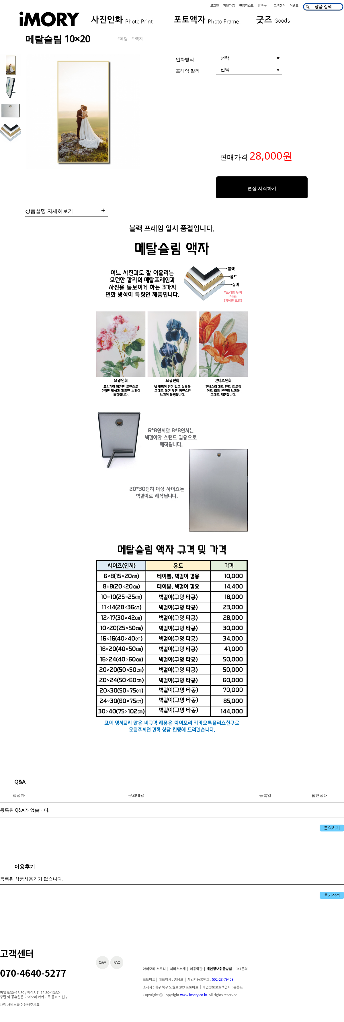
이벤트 (294, 5)
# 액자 (137, 38)
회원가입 (229, 5)
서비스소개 (177, 968)
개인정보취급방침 (219, 968)
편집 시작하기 (261, 188)
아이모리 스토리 (154, 968)
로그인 (214, 5)
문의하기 (332, 827)
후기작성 (332, 895)
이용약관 (196, 968)
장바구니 (263, 5)
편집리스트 (246, 5)
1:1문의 (242, 968)
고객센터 (279, 5)
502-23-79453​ (222, 979)
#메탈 (122, 38)
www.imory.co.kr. (194, 994)
